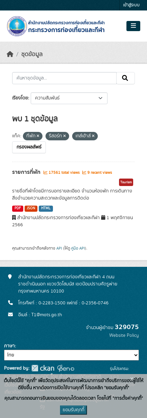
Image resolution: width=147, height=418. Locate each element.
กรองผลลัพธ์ (29, 147)
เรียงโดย (20, 98)
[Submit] (125, 78)
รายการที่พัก (27, 172)
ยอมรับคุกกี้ (73, 410)
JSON (31, 208)
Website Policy (124, 335)
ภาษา (9, 346)
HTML (46, 208)
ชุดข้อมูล (31, 54)
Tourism (126, 182)
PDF (17, 208)
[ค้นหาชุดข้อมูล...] (64, 78)
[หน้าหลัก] (10, 54)
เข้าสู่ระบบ (131, 5)
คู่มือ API (78, 248)
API (59, 248)
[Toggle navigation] (133, 26)
